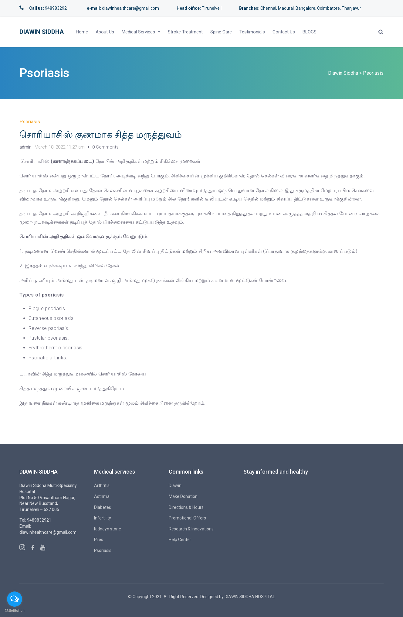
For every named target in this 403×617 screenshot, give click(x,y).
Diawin (175, 485)
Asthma (102, 496)
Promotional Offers (187, 518)
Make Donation (183, 496)
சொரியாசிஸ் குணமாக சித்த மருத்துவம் (100, 134)
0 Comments (105, 147)
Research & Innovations (191, 528)
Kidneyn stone (107, 528)
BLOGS (310, 32)
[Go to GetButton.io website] (14, 611)
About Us (105, 32)
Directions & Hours (186, 507)
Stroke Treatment (185, 32)
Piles (98, 539)
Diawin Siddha (41, 32)
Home (82, 32)
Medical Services (138, 32)
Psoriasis (29, 122)
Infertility (102, 518)
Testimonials (252, 32)
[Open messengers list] (14, 599)
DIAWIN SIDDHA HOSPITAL (250, 596)
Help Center (180, 539)
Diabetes (102, 507)
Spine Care (221, 32)
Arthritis (102, 485)
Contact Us (284, 32)
